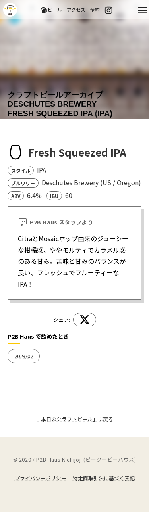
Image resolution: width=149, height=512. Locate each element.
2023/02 (23, 356)
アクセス (76, 9)
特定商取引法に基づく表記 (104, 478)
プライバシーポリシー (40, 478)
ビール (51, 9)
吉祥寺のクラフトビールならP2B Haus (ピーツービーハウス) (10, 10)
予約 (95, 9)
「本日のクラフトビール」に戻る (74, 419)
